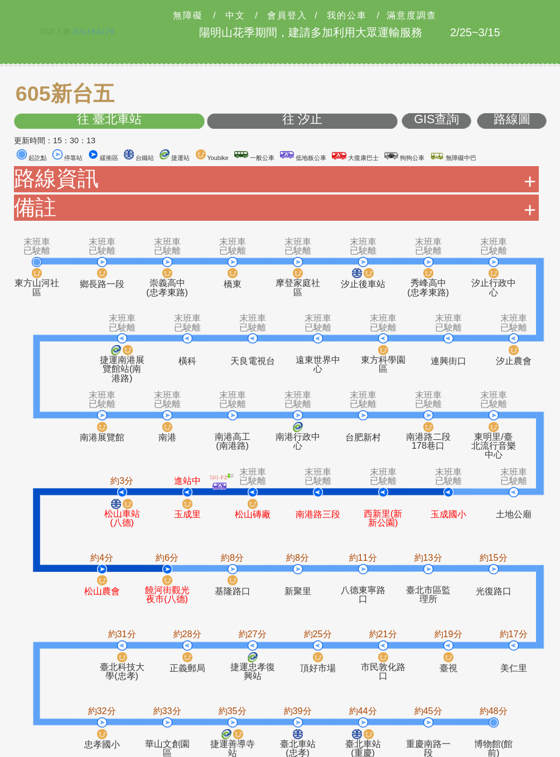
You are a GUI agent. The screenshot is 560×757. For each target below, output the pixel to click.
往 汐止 (302, 119)
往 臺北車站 (109, 119)
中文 (235, 15)
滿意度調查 (412, 15)
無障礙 (188, 15)
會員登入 (287, 15)
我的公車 (347, 15)
